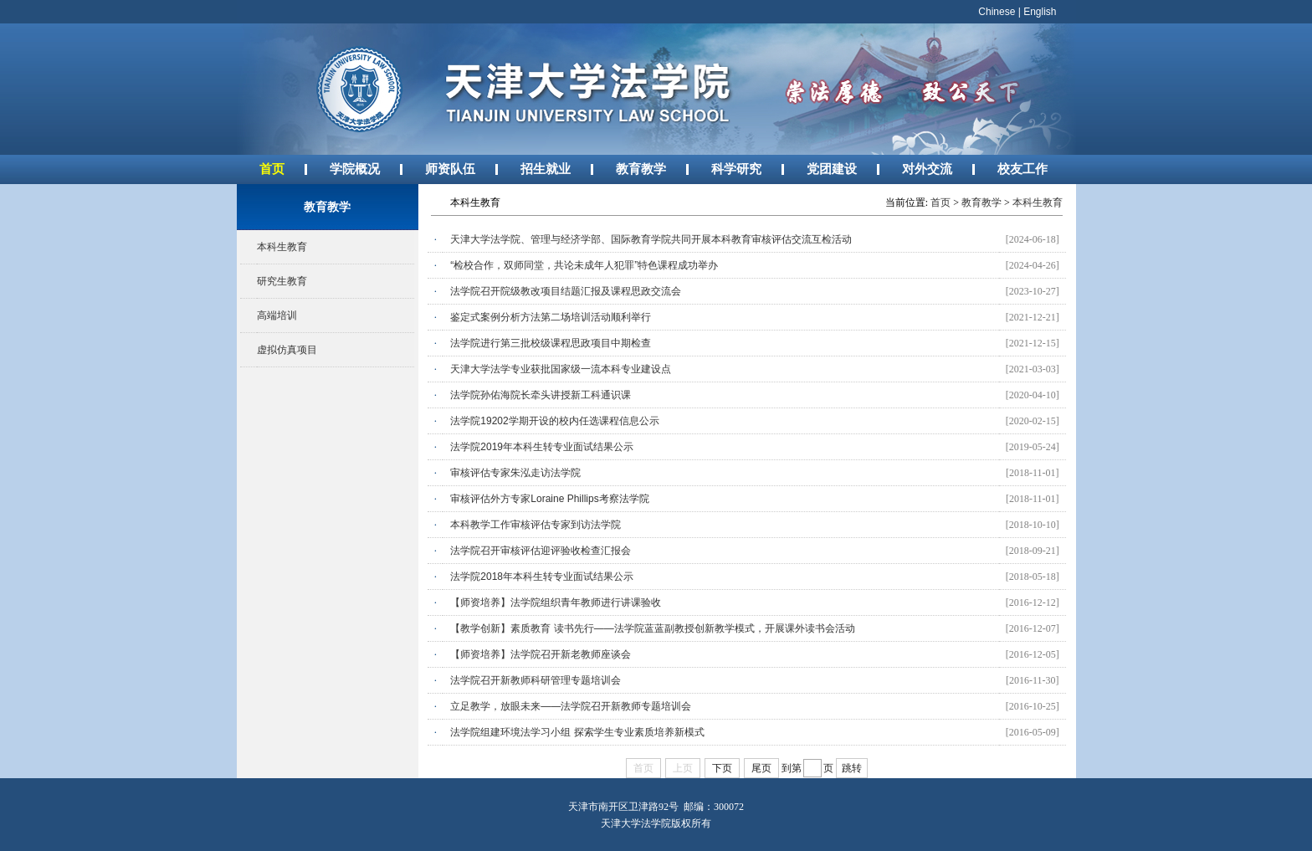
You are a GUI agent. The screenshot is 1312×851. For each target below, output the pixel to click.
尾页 (761, 768)
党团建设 (832, 168)
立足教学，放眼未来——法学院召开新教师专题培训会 (570, 706)
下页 (722, 768)
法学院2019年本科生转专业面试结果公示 (541, 447)
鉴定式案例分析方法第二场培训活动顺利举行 (550, 317)
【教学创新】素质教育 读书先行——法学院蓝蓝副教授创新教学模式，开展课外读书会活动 (652, 628)
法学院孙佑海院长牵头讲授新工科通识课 (540, 395)
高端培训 (277, 315)
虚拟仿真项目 (287, 350)
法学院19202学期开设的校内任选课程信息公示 (554, 421)
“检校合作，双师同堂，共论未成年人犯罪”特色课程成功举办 (584, 265)
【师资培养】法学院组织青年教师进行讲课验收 (555, 602)
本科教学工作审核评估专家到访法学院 (535, 525)
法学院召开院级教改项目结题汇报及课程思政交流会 (565, 291)
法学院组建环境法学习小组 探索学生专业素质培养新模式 (577, 732)
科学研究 (736, 168)
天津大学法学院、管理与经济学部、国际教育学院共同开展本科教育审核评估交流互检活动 (651, 239)
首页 (271, 168)
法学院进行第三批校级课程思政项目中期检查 (550, 343)
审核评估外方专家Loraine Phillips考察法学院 (549, 499)
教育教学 (641, 168)
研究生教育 (282, 281)
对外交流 (927, 168)
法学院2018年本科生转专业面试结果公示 (541, 576)
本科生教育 (282, 247)
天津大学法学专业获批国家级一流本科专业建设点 (560, 369)
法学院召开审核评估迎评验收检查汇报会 (540, 550)
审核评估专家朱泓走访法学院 (515, 473)
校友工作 (1022, 168)
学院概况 (355, 168)
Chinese (996, 12)
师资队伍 (450, 168)
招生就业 (545, 168)
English (1039, 12)
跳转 (852, 768)
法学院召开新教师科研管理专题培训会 (535, 680)
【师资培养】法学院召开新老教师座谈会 (540, 654)
